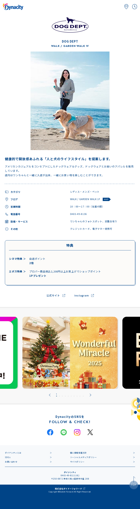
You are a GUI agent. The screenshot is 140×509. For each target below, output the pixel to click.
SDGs (7, 457)
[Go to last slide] (50, 395)
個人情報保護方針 (78, 452)
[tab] (56, 395)
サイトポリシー (77, 461)
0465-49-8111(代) (70, 475)
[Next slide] (90, 395)
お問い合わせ (11, 461)
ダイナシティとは (13, 452)
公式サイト (53, 295)
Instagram (81, 295)
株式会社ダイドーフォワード (68, 488)
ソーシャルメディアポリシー (83, 457)
